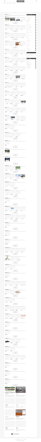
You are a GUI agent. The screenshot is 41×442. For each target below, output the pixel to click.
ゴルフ (27, 22)
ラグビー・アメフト (29, 45)
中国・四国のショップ (29, 66)
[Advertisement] (20, 8)
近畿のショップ (28, 61)
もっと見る (15, 39)
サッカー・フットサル (29, 30)
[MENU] (4, 1)
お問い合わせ (25, 439)
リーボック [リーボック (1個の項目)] (28, 56)
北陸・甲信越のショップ (29, 64)
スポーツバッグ (28, 48)
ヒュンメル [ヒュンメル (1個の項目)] (28, 55)
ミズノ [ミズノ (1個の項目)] (32, 55)
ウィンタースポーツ (29, 19)
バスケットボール (28, 35)
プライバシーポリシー (21, 439)
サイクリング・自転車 (29, 27)
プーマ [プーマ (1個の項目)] (30, 55)
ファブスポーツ (19, 440)
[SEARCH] (36, 1)
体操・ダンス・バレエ (29, 32)
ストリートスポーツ (29, 40)
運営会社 (18, 439)
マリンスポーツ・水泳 (29, 17)
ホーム (15, 439)
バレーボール (28, 43)
